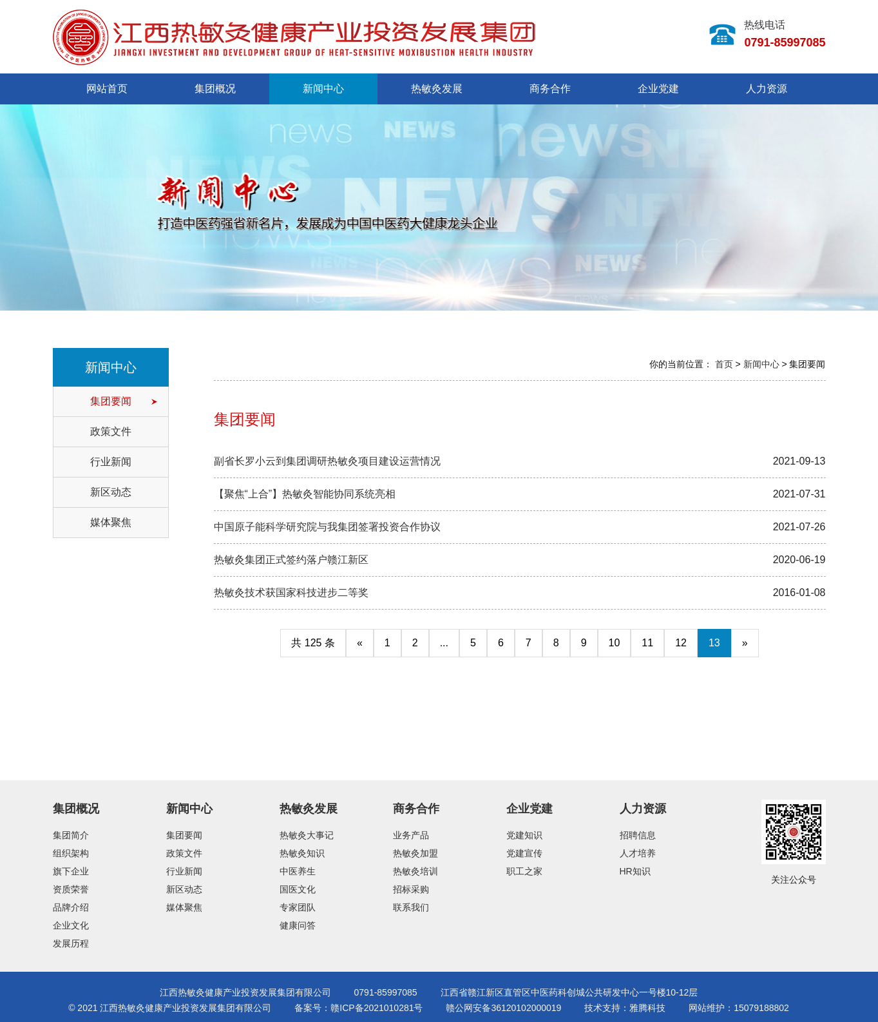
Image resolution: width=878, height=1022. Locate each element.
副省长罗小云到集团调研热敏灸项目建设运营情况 (327, 461)
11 (647, 642)
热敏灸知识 (302, 853)
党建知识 (524, 835)
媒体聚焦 (110, 522)
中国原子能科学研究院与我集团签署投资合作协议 (327, 526)
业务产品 (411, 835)
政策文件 (110, 431)
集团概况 (215, 88)
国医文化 (298, 889)
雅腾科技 (647, 1008)
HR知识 (635, 871)
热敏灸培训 (415, 871)
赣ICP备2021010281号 (376, 1008)
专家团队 (298, 907)
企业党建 (658, 88)
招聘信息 (638, 835)
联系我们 (411, 907)
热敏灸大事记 (307, 835)
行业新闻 (110, 461)
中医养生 (298, 871)
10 (614, 642)
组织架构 (71, 853)
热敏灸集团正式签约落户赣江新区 (291, 559)
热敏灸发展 (437, 88)
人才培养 (638, 853)
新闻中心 (323, 88)
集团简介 (71, 835)
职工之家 (524, 871)
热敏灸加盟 (415, 853)
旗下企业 (71, 871)
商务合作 (550, 88)
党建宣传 (524, 853)
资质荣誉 (71, 889)
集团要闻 (110, 401)
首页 (724, 364)
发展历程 (71, 943)
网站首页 (107, 88)
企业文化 (71, 925)
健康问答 (298, 925)
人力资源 (766, 88)
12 (681, 642)
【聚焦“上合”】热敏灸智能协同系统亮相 (305, 493)
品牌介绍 (71, 907)
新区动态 (110, 492)
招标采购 (411, 889)
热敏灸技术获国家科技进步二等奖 (291, 592)
